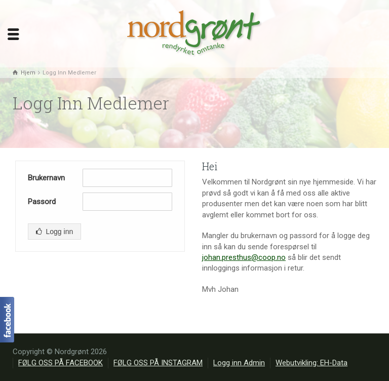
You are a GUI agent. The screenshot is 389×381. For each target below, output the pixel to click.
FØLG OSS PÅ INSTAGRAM (158, 362)
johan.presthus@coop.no (244, 257)
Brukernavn (46, 177)
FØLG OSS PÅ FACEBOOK (60, 362)
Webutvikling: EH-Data (311, 362)
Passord (42, 201)
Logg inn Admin (239, 362)
